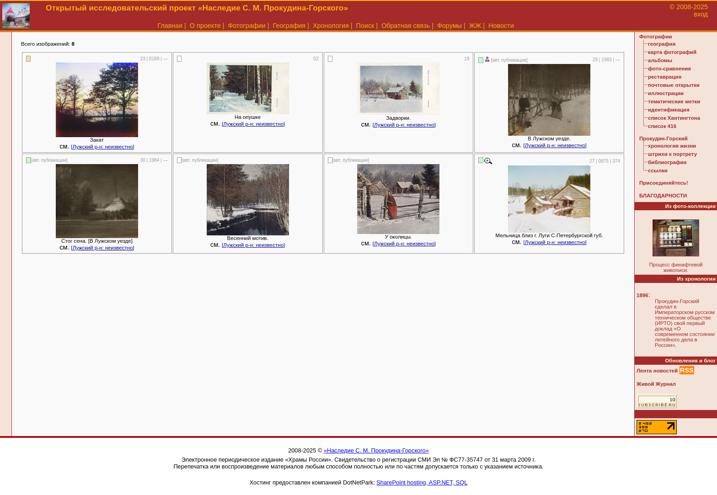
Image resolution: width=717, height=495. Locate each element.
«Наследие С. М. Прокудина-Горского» (376, 450)
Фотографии (246, 25)
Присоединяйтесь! (663, 183)
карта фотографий (672, 52)
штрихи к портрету (672, 154)
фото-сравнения (669, 68)
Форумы (449, 25)
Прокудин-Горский (663, 138)
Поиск (365, 25)
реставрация (664, 77)
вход (701, 14)
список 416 (662, 126)
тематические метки (674, 101)
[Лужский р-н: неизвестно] (102, 146)
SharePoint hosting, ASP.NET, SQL (421, 482)
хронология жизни (672, 146)
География (289, 25)
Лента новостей (657, 370)
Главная (169, 25)
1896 (642, 295)
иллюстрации (666, 93)
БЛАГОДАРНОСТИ (663, 195)
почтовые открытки (674, 85)
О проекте (205, 25)
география (661, 44)
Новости (501, 25)
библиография (667, 162)
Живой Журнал (656, 384)
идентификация (669, 109)
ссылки (658, 170)
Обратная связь (405, 25)
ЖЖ (475, 25)
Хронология (331, 25)
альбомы (660, 60)
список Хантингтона (674, 118)
